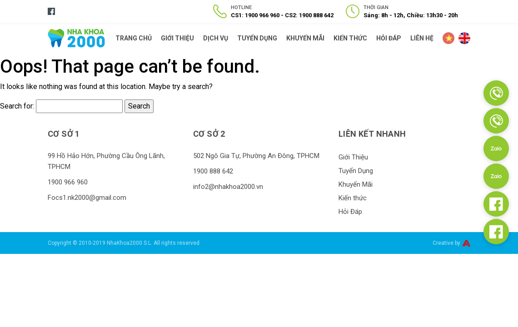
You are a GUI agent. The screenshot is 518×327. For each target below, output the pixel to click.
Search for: (17, 106)
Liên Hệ (421, 38)
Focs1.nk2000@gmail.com (87, 197)
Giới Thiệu (177, 38)
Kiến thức (350, 38)
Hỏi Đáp (388, 38)
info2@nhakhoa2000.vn (228, 187)
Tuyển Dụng (257, 38)
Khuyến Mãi (305, 38)
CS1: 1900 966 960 (255, 15)
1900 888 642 (213, 171)
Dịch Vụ (215, 38)
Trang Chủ (133, 38)
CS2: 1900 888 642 (309, 15)
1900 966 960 (68, 182)
